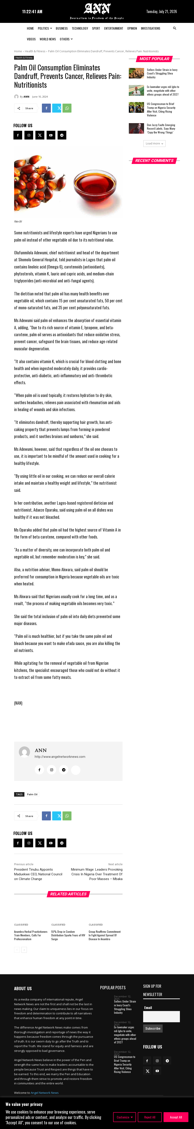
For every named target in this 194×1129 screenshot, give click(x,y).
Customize (123, 1117)
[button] (174, 28)
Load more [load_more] (154, 143)
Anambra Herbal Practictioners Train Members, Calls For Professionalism (30, 935)
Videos (31, 39)
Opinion (132, 28)
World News (48, 39)
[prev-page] (17, 950)
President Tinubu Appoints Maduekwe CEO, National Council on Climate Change (38, 874)
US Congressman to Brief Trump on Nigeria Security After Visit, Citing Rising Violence (161, 109)
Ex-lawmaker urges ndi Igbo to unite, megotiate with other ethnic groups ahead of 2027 (163, 90)
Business (62, 28)
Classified (21, 924)
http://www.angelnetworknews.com (60, 756)
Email (148, 1007)
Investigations (150, 28)
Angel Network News (45, 1093)
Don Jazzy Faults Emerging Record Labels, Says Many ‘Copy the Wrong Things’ (161, 128)
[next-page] (24, 950)
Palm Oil (32, 794)
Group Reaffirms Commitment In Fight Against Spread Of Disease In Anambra (105, 935)
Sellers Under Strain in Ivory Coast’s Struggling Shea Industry (162, 73)
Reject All (149, 1117)
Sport (96, 28)
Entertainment (113, 28)
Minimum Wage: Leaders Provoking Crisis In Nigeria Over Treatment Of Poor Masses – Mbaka (97, 874)
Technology (80, 28)
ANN (26, 96)
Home (30, 28)
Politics (45, 28)
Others (66, 39)
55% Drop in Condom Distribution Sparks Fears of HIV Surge (68, 935)
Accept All (176, 1117)
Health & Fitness (35, 51)
